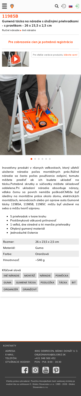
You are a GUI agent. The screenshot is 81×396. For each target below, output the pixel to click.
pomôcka (61, 275)
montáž (29, 275)
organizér (11, 289)
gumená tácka (26, 282)
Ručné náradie (10, 30)
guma (7, 282)
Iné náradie (29, 30)
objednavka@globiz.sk (50, 354)
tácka (63, 282)
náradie (45, 275)
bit (74, 282)
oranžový (30, 289)
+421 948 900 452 (44, 358)
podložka (47, 282)
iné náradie (11, 275)
